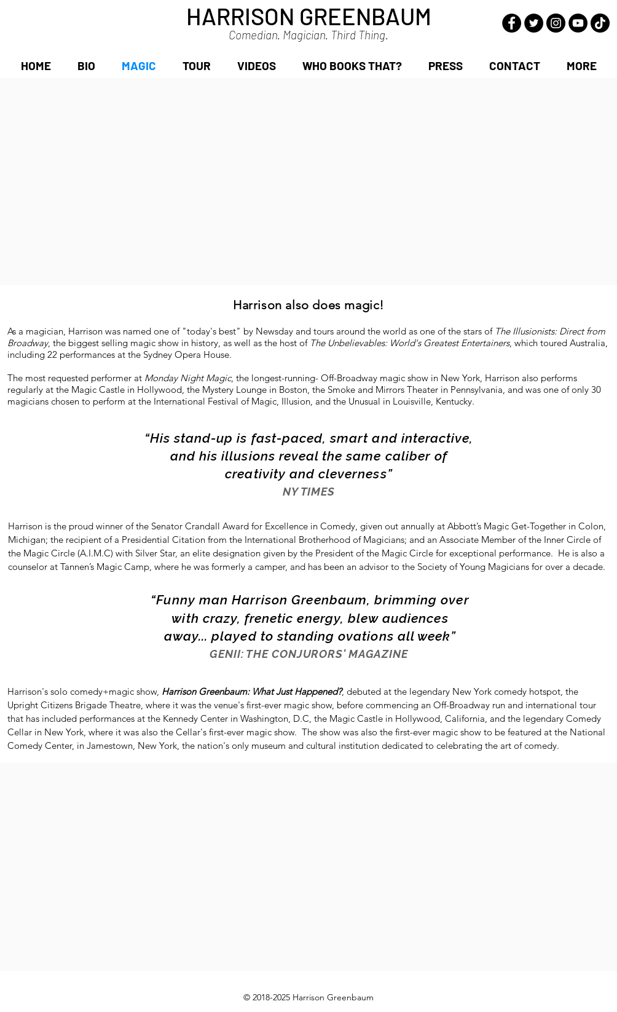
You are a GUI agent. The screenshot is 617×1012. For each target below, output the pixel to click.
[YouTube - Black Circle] (578, 23)
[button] (581, 65)
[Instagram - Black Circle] (555, 23)
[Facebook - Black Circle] (511, 23)
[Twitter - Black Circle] (533, 23)
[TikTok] (600, 23)
